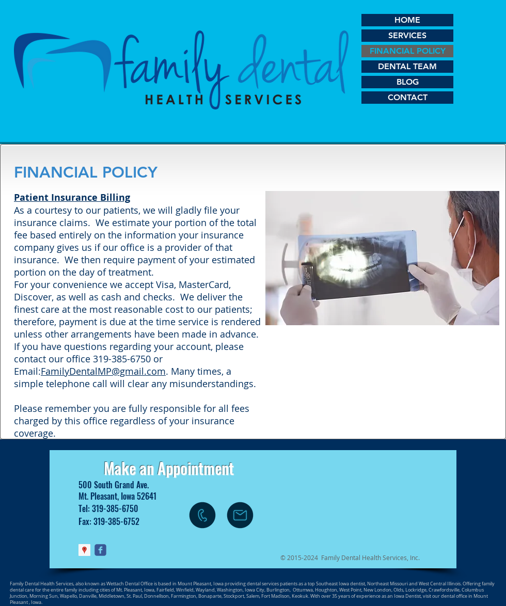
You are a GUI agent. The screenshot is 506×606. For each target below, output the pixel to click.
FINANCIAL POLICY (408, 51)
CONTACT (408, 97)
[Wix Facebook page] (100, 550)
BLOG (408, 82)
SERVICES (407, 35)
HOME (407, 20)
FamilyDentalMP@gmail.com (103, 371)
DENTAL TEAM (407, 66)
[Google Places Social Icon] (84, 550)
